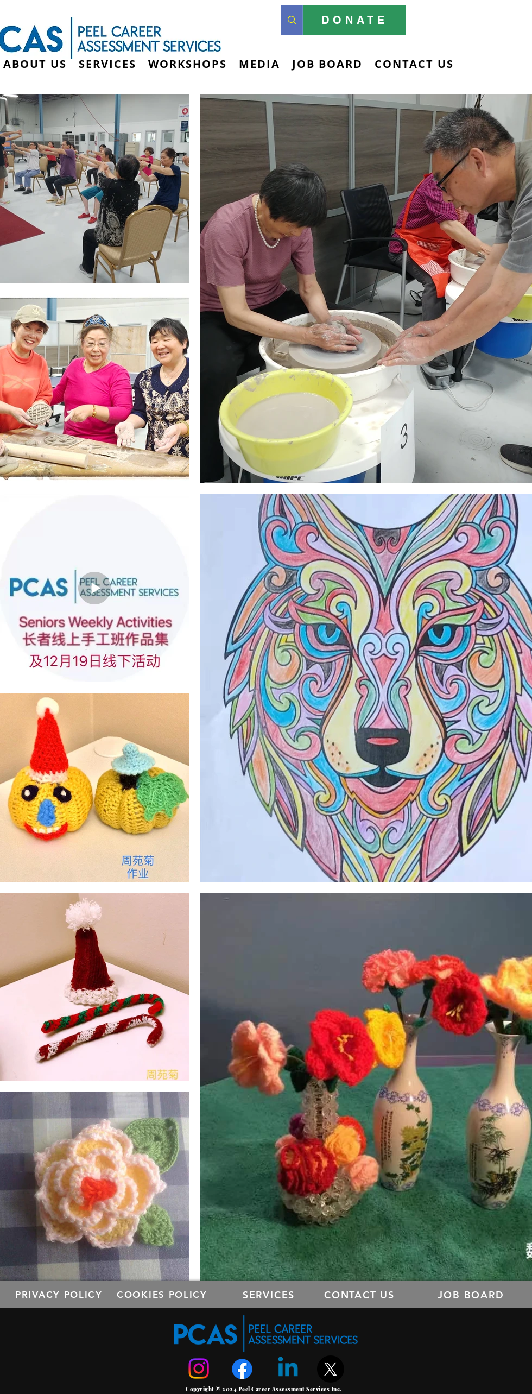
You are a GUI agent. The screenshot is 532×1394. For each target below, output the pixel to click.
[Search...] (227, 20)
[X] (330, 1369)
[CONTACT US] (360, 1294)
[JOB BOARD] (472, 1294)
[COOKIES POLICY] (163, 1294)
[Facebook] (242, 1369)
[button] (107, 64)
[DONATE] (354, 20)
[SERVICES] (270, 1294)
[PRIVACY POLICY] (60, 1294)
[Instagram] (198, 1368)
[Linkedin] (288, 1369)
